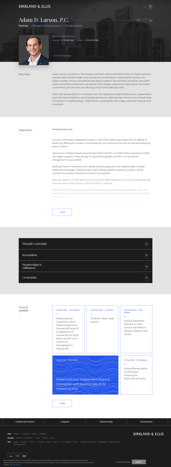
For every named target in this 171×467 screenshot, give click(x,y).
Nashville (83, 442)
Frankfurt (28, 438)
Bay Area (24, 442)
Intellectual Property (25, 422)
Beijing (16, 434)
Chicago (41, 442)
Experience (25, 130)
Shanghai (42, 434)
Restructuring (106, 422)
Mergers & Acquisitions (47, 25)
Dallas (49, 442)
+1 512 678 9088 (91, 40)
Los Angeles (66, 442)
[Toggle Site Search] (144, 6)
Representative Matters (62, 130)
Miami (76, 442)
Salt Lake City (115, 442)
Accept (139, 462)
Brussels (19, 438)
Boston (32, 442)
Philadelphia (103, 442)
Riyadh (34, 434)
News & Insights (23, 308)
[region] (85, 462)
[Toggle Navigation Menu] (150, 6)
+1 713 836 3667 (67, 40)
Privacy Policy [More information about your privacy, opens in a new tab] (15, 465)
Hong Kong (25, 434)
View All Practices (62, 56)
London (37, 438)
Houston (55, 40)
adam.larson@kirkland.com (63, 36)
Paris (52, 438)
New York (92, 442)
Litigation (65, 422)
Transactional (146, 422)
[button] (85, 243)
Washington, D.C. (20, 444)
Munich (45, 438)
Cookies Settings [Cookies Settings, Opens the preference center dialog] (123, 462)
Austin (80, 40)
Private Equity (74, 25)
